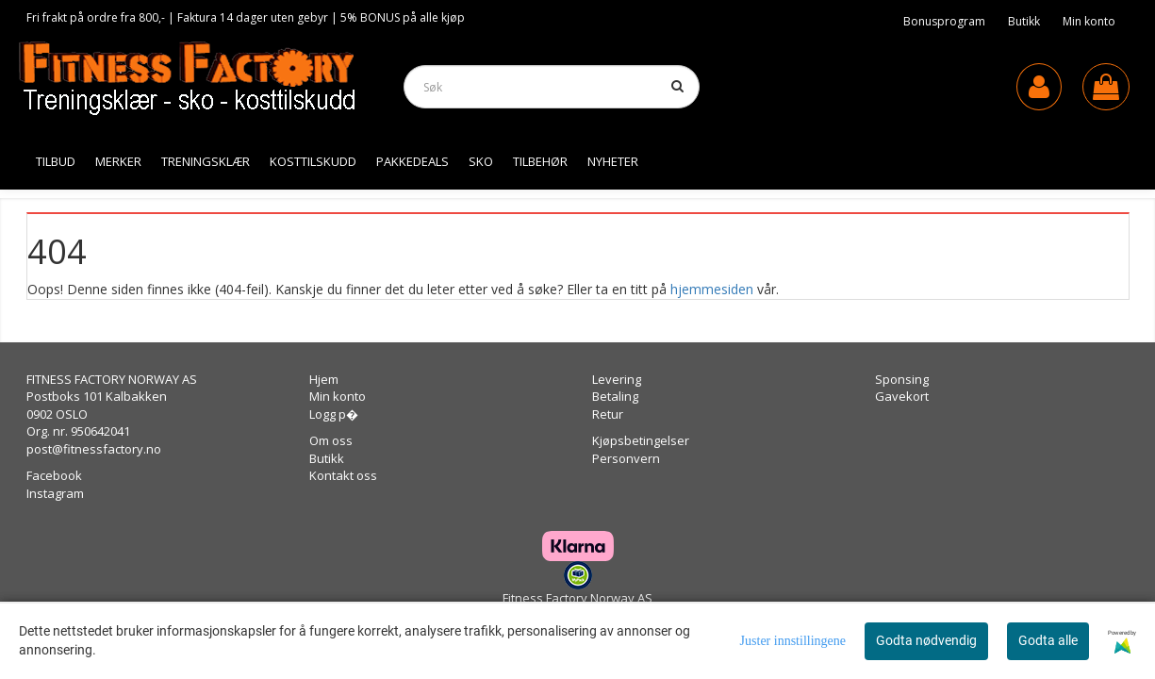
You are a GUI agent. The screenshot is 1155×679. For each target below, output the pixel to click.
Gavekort (902, 396)
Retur (607, 414)
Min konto (1089, 21)
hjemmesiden (711, 289)
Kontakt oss (343, 475)
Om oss (331, 440)
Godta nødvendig (926, 640)
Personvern (626, 458)
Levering (616, 379)
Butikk (1024, 21)
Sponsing (902, 379)
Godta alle (1048, 640)
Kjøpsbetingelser (640, 440)
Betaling (615, 396)
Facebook (54, 475)
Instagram (55, 493)
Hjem (323, 379)
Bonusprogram (944, 21)
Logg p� (333, 414)
